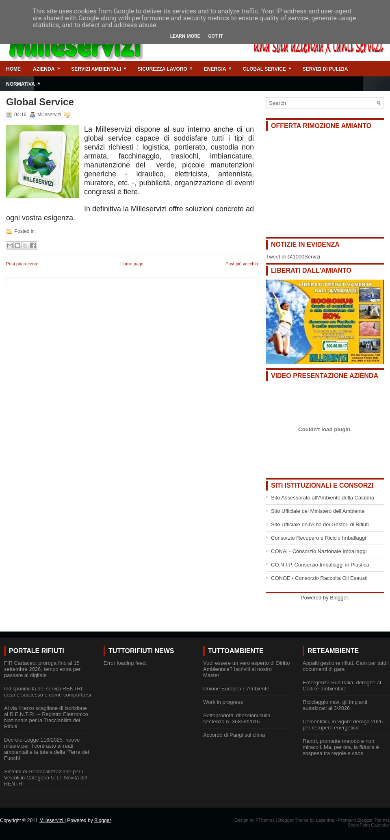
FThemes (265, 820)
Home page (131, 263)
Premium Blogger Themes (364, 820)
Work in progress (223, 702)
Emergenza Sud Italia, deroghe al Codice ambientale (342, 685)
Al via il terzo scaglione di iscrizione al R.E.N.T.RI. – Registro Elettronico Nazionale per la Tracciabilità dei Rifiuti (46, 717)
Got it (215, 36)
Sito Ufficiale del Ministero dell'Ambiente (318, 511)
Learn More (185, 36)
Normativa (26, 81)
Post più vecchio (241, 263)
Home (13, 69)
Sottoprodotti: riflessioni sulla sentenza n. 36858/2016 (236, 718)
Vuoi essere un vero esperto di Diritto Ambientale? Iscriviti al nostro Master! (246, 669)
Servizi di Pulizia (325, 69)
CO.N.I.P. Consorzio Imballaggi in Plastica (320, 565)
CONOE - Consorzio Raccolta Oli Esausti (319, 578)
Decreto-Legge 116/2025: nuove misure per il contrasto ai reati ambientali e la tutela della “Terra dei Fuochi (46, 749)
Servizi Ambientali (101, 66)
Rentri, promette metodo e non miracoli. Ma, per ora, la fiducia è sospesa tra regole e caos (341, 747)
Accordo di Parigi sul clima (234, 735)
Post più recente (22, 263)
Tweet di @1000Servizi (293, 257)
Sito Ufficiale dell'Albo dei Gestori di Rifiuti (320, 524)
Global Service (269, 66)
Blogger (339, 598)
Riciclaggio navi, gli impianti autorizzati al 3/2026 (335, 705)
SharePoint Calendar (368, 825)
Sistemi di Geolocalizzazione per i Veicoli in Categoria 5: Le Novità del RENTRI (45, 777)
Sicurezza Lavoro (168, 66)
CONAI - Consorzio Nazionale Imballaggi (319, 551)
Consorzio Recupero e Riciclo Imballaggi (318, 538)
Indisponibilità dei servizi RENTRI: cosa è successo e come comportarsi (47, 692)
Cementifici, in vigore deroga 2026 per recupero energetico (343, 724)
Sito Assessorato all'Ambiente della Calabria (322, 498)
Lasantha (325, 820)
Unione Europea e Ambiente (236, 689)
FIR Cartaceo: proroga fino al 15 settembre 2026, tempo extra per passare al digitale (42, 669)
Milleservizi (52, 820)
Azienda (49, 66)
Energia (220, 66)
